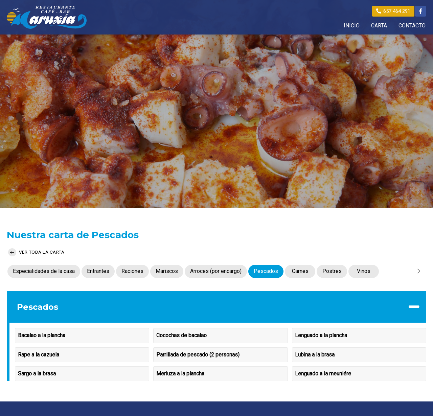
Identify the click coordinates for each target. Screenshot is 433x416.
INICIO (352, 25)
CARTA (379, 25)
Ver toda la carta (36, 252)
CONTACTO (412, 25)
